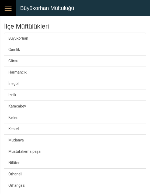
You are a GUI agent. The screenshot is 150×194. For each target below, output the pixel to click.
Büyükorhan (18, 38)
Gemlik (14, 49)
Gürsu (13, 61)
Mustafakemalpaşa (24, 151)
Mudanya (16, 140)
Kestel (13, 129)
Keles (13, 117)
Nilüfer (13, 163)
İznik (12, 95)
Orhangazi (16, 185)
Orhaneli (15, 174)
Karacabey (17, 106)
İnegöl (13, 83)
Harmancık (17, 72)
